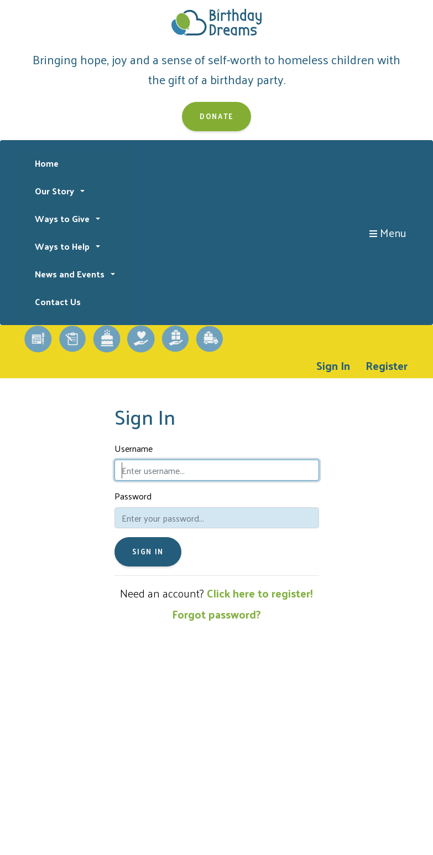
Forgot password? (216, 614)
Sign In (333, 365)
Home (47, 163)
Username (133, 448)
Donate (216, 116)
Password (133, 496)
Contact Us (58, 301)
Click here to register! (260, 593)
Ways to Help (63, 246)
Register (387, 365)
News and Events (71, 274)
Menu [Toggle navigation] (387, 233)
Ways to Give (63, 218)
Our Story (55, 191)
